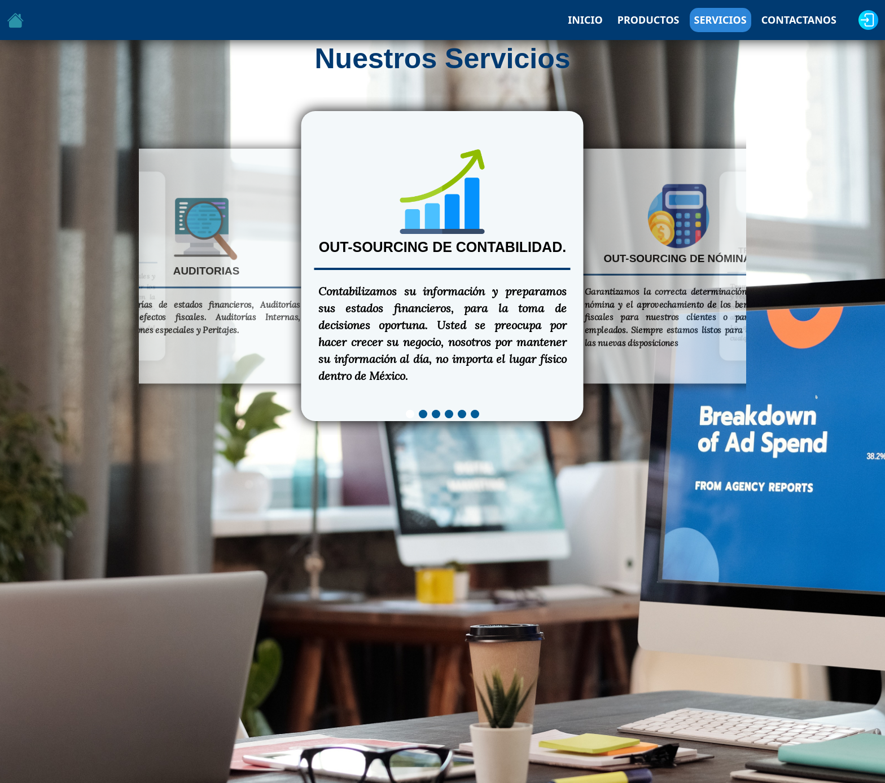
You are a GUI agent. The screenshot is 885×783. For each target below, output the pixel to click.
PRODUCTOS (648, 19)
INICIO (585, 19)
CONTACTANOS (798, 19)
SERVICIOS (720, 19)
